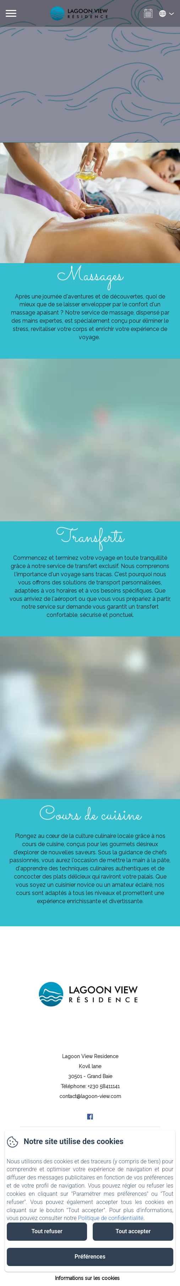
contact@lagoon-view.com (90, 1096)
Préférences (90, 1256)
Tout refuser (46, 1231)
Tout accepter (133, 1231)
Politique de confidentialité (110, 1218)
